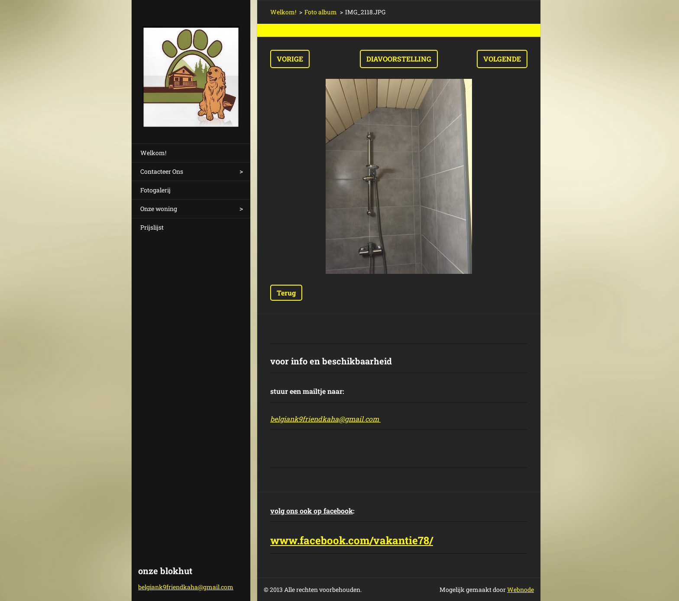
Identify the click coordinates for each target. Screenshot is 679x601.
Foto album (320, 12)
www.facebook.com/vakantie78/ (351, 540)
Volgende (502, 58)
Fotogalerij (155, 190)
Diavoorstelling (398, 58)
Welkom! (153, 153)
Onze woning (158, 209)
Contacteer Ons (161, 171)
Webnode (520, 589)
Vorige (290, 58)
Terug (286, 292)
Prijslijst (152, 227)
